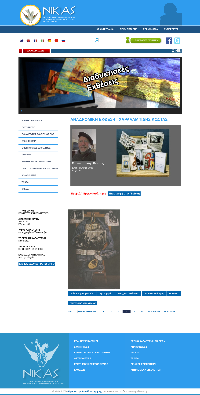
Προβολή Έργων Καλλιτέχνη (88, 193)
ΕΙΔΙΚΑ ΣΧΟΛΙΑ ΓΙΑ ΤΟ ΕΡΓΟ (37, 264)
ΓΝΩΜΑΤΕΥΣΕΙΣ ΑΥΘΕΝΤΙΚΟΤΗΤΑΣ (38, 134)
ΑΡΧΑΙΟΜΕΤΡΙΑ (29, 141)
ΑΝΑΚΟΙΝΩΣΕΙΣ (29, 175)
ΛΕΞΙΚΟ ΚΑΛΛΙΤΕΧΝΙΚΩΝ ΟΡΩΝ (36, 162)
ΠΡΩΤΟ (72, 311)
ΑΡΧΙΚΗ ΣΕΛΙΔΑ (105, 29)
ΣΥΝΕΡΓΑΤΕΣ (171, 29)
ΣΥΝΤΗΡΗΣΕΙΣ (28, 127)
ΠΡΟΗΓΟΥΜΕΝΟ (87, 311)
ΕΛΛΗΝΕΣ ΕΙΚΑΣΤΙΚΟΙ (32, 120)
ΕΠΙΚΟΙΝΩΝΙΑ (150, 29)
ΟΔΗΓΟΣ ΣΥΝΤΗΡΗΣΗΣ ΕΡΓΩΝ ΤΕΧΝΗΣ (40, 168)
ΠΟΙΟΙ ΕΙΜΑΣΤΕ (128, 29)
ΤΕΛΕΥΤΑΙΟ (168, 311)
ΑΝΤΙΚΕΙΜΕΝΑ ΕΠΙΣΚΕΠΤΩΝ (146, 370)
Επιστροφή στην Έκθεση (124, 193)
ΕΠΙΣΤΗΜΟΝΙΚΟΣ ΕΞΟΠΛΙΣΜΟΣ (36, 148)
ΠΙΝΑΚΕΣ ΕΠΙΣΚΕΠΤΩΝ (143, 364)
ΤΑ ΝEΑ (25, 182)
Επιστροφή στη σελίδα (83, 303)
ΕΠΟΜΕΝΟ (154, 311)
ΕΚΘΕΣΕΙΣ (26, 155)
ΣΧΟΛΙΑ (25, 189)
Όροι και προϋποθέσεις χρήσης (85, 391)
